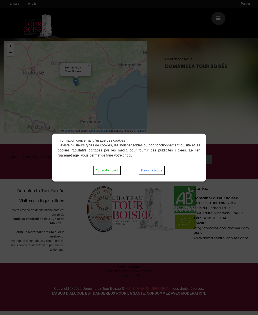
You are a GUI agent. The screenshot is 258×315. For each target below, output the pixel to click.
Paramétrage (151, 170)
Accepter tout (107, 170)
